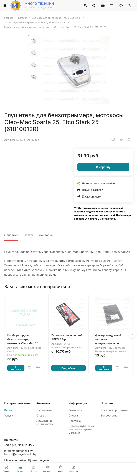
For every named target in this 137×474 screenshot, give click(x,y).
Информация (77, 403)
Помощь (107, 403)
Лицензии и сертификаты (44, 422)
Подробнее (68, 368)
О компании (44, 410)
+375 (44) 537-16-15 (18, 445)
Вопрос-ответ (110, 415)
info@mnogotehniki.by (18, 450)
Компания (43, 403)
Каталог (9, 410)
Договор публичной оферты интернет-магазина (81, 429)
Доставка (46, 235)
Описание (11, 235)
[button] (132, 333)
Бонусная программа (114, 410)
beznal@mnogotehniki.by (20, 454)
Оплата (29, 235)
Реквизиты (75, 410)
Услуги (8, 415)
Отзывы (41, 415)
